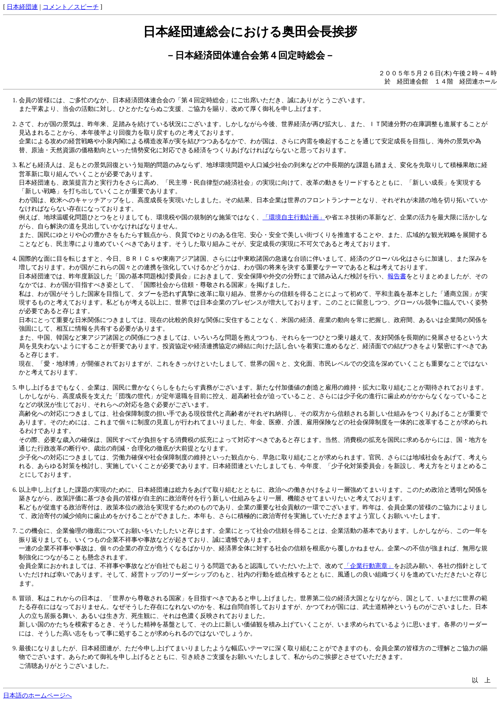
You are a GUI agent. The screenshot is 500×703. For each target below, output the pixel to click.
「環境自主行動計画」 (293, 217)
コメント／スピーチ (71, 7)
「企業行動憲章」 (369, 565)
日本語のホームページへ (37, 695)
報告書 (397, 276)
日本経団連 (22, 7)
